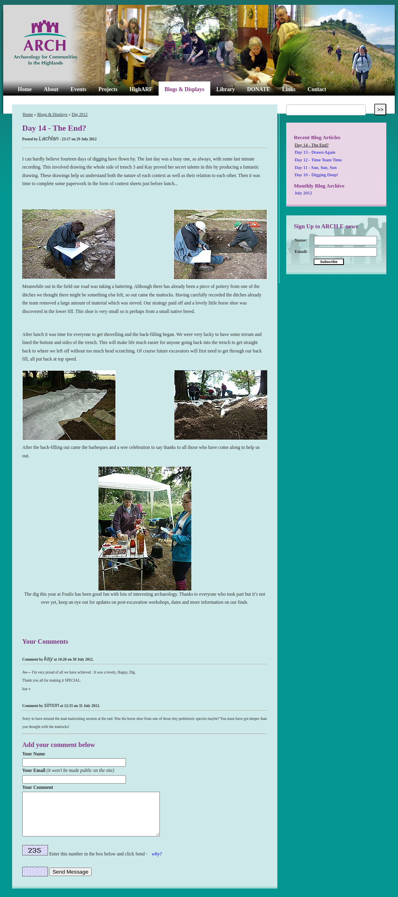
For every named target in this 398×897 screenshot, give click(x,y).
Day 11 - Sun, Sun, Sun (316, 167)
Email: (301, 251)
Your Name (33, 754)
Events (78, 89)
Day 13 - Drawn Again (315, 152)
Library (225, 89)
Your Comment (37, 787)
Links (288, 89)
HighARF (141, 89)
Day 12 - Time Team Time (318, 159)
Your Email (68, 770)
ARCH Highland (59, 43)
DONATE (258, 89)
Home (25, 89)
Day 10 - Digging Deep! (316, 174)
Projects (107, 89)
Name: (301, 240)
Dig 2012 (80, 114)
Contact (317, 89)
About (51, 89)
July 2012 (303, 192)
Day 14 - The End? (312, 144)
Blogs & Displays (184, 89)
